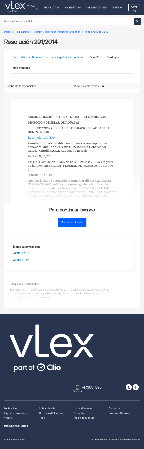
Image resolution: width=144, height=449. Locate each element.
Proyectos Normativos (16, 413)
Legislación (10, 408)
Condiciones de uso (14, 439)
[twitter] (129, 387)
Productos (52, 7)
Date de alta (134, 8)
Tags (42, 417)
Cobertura (73, 7)
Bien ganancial (18, 289)
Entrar (117, 7)
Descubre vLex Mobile (16, 425)
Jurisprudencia (47, 408)
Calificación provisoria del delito (48, 289)
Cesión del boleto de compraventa (90, 289)
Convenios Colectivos (51, 413)
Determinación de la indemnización (30, 297)
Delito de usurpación (57, 293)
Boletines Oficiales (119, 413)
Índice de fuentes (84, 417)
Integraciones (96, 7)
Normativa (80, 413)
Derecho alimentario (85, 293)
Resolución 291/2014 (42, 137)
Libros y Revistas (83, 408)
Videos (8, 417)
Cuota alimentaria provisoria (26, 293)
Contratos (114, 408)
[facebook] (136, 387)
